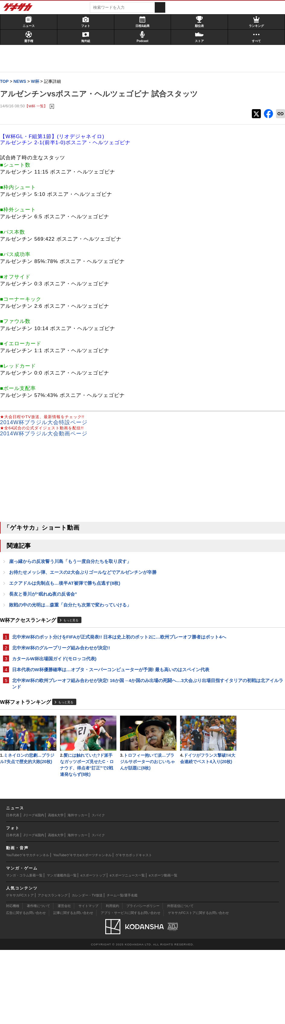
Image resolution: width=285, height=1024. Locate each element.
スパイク (98, 889)
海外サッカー (77, 889)
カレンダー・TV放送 (87, 969)
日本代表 (12, 889)
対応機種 (12, 980)
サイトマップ (88, 980)
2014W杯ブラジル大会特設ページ (46, 435)
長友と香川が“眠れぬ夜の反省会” (46, 607)
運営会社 (64, 980)
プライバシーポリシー (143, 980)
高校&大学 (55, 889)
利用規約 (112, 980)
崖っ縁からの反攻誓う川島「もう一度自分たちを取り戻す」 (73, 574)
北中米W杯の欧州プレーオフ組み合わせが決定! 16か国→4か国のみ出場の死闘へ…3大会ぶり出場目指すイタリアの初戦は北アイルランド (95, 713)
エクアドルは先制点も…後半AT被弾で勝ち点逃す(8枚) (67, 596)
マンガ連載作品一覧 (62, 949)
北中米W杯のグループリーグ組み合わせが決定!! (64, 669)
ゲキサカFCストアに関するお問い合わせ (198, 987)
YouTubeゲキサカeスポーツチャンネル (82, 929)
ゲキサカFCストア (20, 969)
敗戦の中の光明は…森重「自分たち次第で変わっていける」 (73, 619)
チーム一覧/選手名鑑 (122, 969)
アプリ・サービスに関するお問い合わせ (130, 987)
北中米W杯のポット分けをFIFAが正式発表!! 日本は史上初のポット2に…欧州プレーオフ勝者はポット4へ (96, 655)
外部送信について (180, 980)
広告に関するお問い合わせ (26, 987)
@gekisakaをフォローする (228, 239)
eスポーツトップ (93, 949)
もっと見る (73, 634)
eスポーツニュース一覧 (127, 949)
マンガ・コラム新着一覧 (24, 949)
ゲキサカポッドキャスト (134, 929)
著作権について (38, 980)
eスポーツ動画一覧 (163, 949)
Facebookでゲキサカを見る (229, 251)
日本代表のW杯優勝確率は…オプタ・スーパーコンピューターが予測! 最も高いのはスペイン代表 (95, 695)
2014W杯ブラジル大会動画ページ (46, 446)
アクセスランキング (53, 969)
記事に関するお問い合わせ (73, 987)
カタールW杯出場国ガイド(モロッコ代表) (57, 680)
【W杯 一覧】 (39, 118)
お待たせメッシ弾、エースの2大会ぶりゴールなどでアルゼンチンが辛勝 (86, 585)
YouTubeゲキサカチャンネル (27, 929)
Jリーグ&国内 (34, 889)
